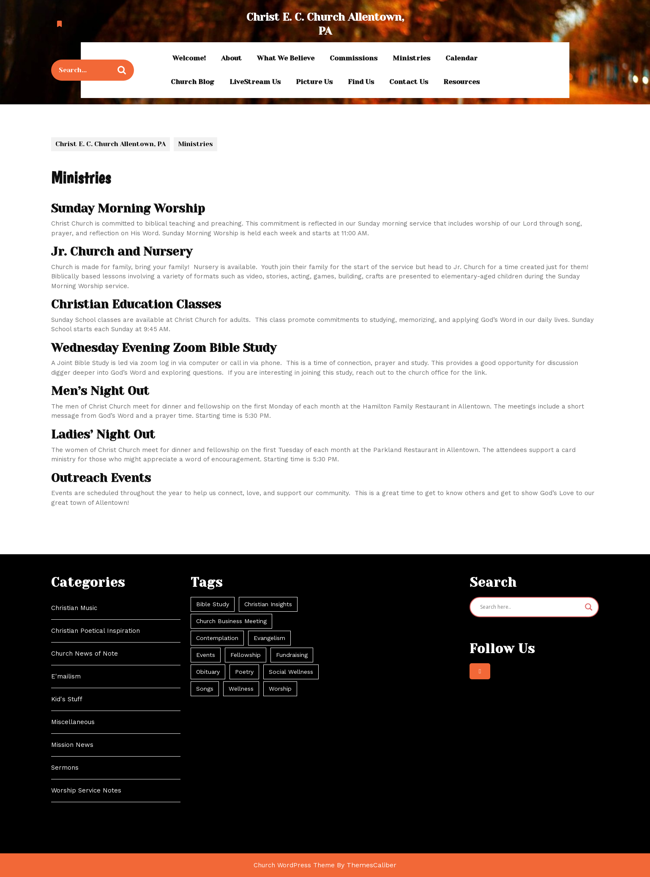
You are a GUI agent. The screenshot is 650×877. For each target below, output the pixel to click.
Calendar (461, 58)
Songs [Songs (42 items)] (204, 688)
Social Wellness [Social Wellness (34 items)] (291, 671)
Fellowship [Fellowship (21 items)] (245, 654)
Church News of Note (84, 653)
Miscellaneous (73, 722)
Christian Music (74, 608)
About (231, 58)
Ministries (411, 58)
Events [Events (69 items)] (205, 654)
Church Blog (192, 82)
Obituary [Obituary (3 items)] (208, 671)
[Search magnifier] (589, 607)
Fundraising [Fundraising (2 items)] (292, 654)
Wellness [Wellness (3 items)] (241, 688)
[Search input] (530, 607)
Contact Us (408, 82)
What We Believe (285, 58)
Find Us (361, 82)
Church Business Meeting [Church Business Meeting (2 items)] (231, 621)
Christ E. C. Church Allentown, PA (110, 144)
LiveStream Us (255, 82)
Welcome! (189, 58)
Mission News (72, 745)
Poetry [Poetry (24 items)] (244, 671)
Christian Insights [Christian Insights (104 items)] (268, 604)
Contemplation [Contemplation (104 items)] (217, 638)
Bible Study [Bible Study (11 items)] (212, 604)
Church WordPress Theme (294, 865)
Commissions (353, 58)
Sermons (65, 767)
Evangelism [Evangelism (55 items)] (269, 638)
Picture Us (314, 82)
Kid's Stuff (66, 699)
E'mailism (66, 676)
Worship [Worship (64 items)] (280, 688)
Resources (461, 82)
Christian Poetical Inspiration (95, 631)
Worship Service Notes (86, 790)
